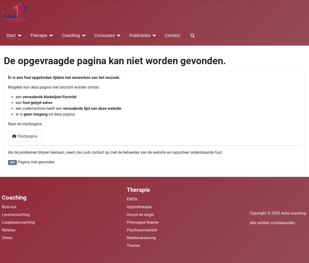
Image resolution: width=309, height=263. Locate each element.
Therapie (38, 35)
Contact (172, 35)
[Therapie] (50, 36)
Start (11, 35)
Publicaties (139, 35)
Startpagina (24, 136)
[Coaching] (83, 36)
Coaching (71, 35)
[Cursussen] (118, 36)
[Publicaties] (153, 36)
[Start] (19, 36)
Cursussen (104, 35)
